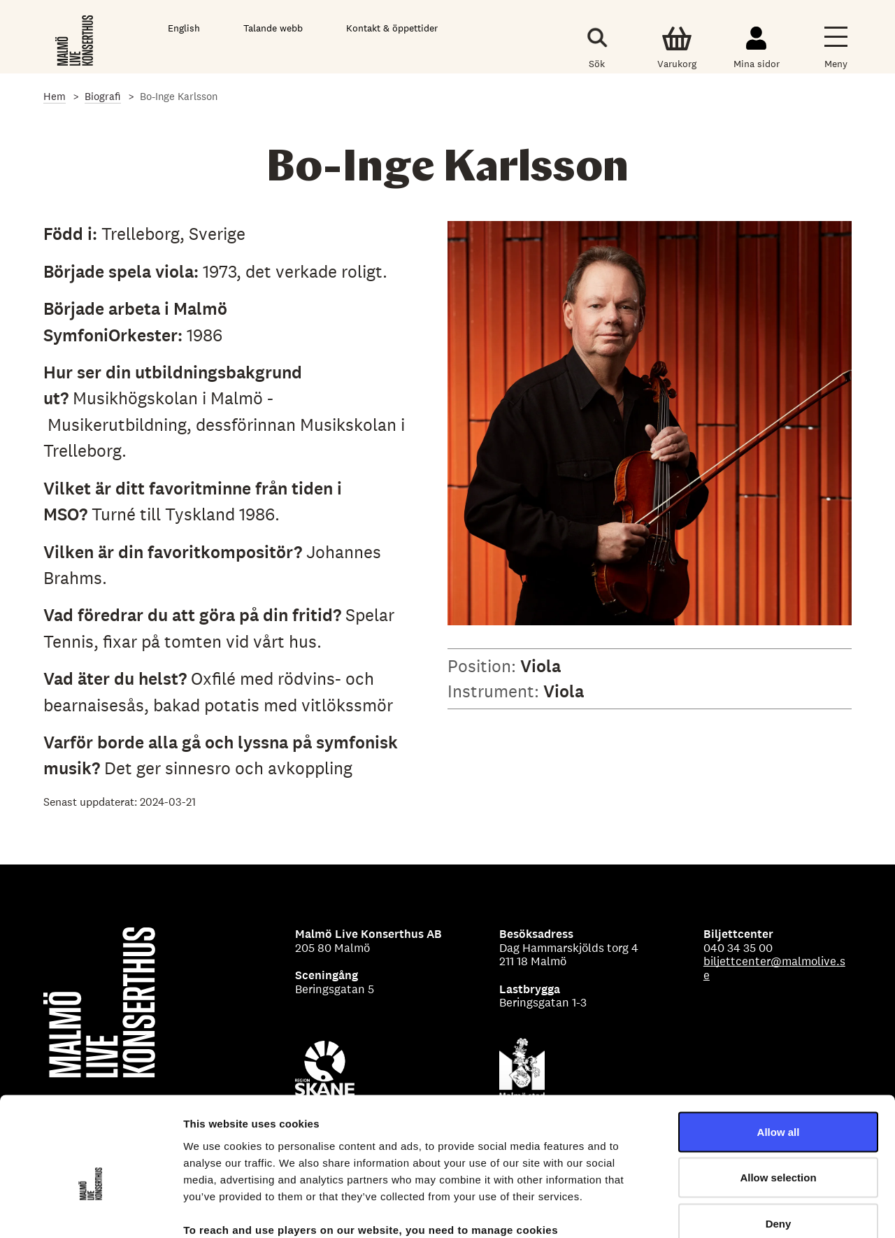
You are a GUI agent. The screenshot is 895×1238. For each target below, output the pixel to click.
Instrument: (495, 691)
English (184, 28)
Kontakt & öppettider (392, 28)
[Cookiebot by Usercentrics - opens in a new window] (90, 1210)
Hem (54, 96)
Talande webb (273, 28)
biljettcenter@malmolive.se (774, 968)
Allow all (778, 1054)
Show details (733, 1210)
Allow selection (778, 1101)
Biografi (103, 96)
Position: (484, 666)
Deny (779, 1146)
